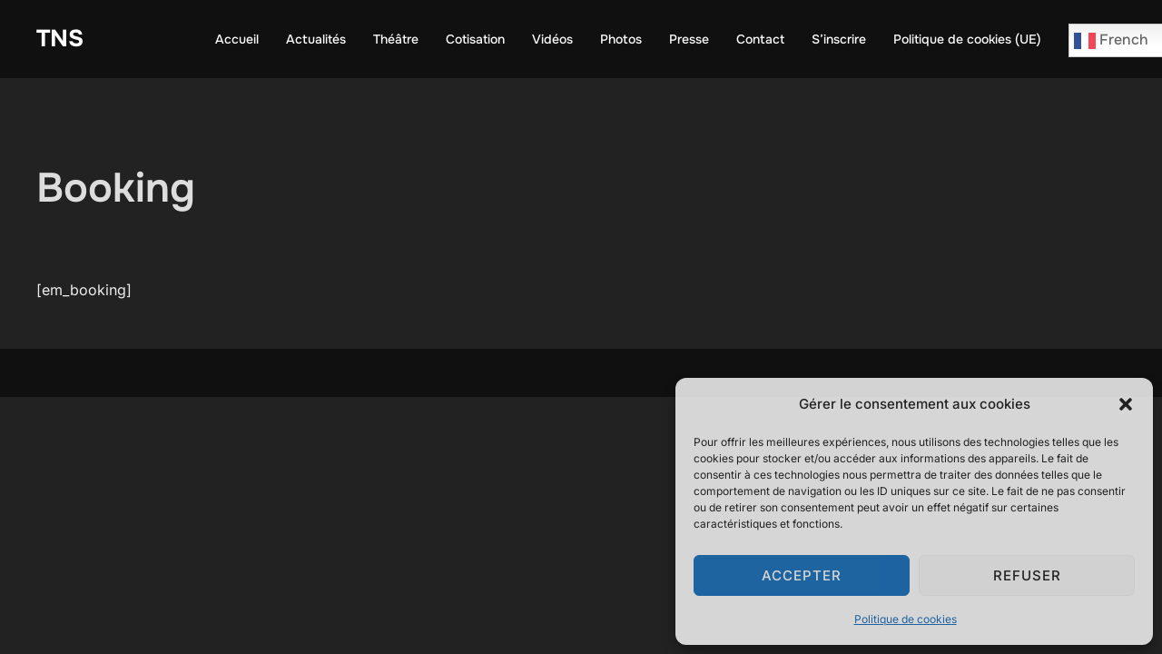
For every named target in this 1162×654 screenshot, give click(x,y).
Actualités (316, 39)
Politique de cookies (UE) (967, 39)
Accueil (237, 39)
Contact (760, 39)
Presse (689, 39)
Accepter (802, 575)
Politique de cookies (905, 619)
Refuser (1027, 575)
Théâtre (396, 39)
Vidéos (552, 39)
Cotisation (475, 39)
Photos (621, 39)
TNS (60, 39)
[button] (1126, 404)
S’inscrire (839, 39)
